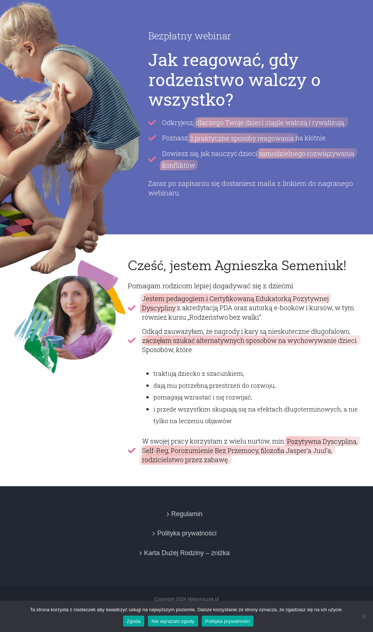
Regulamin (187, 514)
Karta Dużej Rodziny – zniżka (186, 553)
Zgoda (134, 621)
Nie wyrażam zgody (173, 621)
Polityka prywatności (186, 533)
